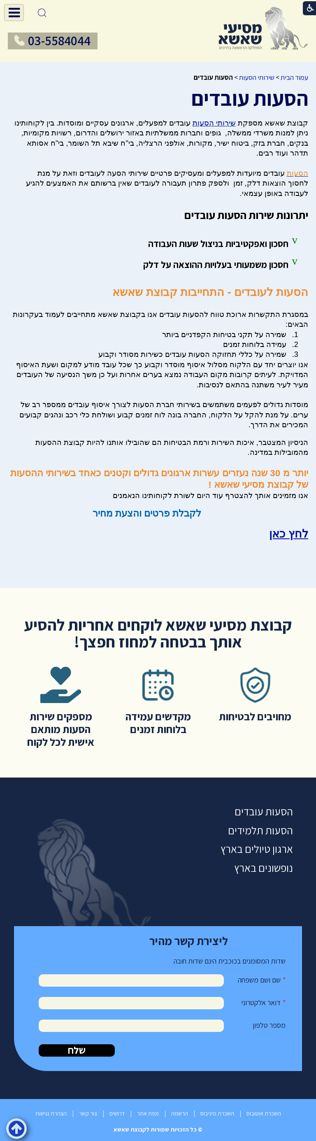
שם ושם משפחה (259, 980)
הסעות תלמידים (260, 830)
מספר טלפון (269, 1025)
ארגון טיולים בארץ (257, 849)
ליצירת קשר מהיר (188, 940)
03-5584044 (59, 41)
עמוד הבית (294, 77)
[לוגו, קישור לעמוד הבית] (263, 28)
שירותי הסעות (256, 77)
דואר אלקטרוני (261, 1002)
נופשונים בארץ (263, 868)
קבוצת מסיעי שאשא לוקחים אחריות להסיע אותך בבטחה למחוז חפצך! (158, 633)
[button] (14, 12)
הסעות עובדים (249, 98)
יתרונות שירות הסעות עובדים (246, 214)
